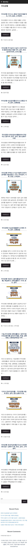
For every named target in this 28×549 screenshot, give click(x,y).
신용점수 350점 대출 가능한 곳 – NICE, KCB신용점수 (12, 524)
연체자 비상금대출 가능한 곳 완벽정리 (9, 513)
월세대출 (6, 92)
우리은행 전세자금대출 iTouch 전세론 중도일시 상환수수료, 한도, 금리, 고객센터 (14, 446)
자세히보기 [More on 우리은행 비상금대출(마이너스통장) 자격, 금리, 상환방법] (6, 121)
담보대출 (6, 164)
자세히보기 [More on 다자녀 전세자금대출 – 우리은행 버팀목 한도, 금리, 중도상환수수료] (6, 431)
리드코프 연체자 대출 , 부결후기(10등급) (9, 515)
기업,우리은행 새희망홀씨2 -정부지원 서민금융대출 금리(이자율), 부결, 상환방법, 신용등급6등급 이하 (14, 335)
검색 (2, 498)
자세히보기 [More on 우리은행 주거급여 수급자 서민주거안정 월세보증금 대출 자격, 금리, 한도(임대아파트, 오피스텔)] (6, 87)
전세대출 (6, 220)
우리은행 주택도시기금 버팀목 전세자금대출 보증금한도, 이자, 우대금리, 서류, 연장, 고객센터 (14, 174)
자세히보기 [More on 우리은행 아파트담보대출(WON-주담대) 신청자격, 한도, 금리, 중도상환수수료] (6, 159)
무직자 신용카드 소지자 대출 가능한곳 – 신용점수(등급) (13, 518)
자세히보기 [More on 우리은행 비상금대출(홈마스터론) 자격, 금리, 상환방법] (6, 265)
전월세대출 (6, 436)
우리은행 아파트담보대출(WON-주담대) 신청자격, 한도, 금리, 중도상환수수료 (14, 136)
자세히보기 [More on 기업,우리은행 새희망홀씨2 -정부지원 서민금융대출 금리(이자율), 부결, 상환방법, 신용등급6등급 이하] (6, 378)
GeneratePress (14, 546)
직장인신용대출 (8, 40)
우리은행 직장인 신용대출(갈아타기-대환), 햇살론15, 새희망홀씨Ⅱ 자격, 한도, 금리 (14, 280)
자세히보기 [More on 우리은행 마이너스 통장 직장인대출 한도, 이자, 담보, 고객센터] (6, 34)
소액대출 (6, 126)
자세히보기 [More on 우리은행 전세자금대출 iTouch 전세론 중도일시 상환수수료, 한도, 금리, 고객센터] (6, 486)
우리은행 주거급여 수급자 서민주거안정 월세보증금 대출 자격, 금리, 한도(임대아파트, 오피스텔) (14, 49)
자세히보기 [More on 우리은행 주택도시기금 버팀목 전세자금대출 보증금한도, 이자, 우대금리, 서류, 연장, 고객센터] (6, 214)
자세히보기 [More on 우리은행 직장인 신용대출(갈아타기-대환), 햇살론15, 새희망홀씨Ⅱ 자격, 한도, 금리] (6, 320)
